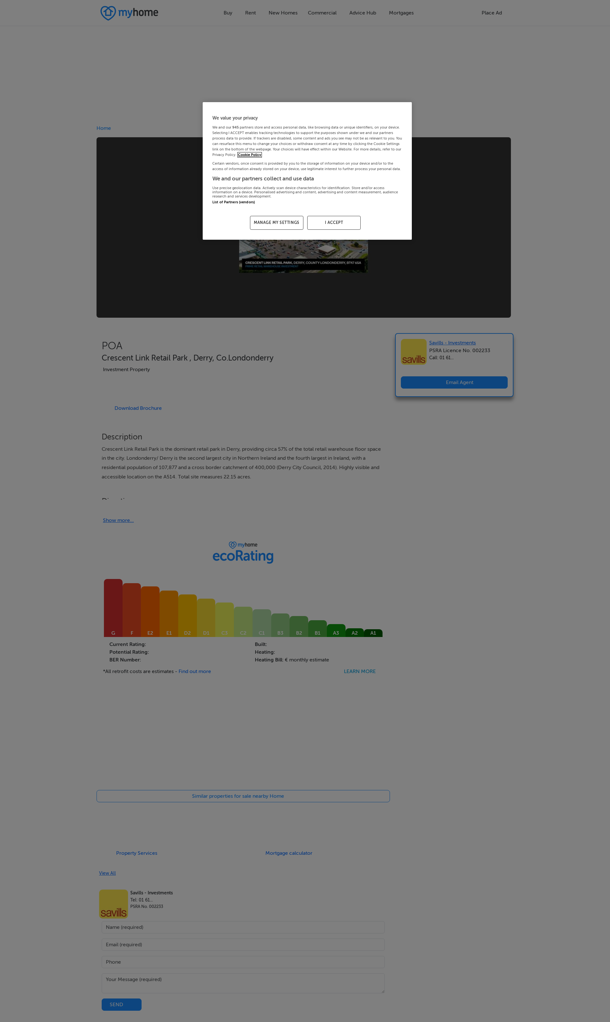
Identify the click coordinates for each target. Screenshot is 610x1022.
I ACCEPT (334, 222)
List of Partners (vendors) (233, 202)
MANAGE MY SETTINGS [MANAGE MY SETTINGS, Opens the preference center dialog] (277, 222)
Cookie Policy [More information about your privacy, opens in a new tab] (249, 155)
